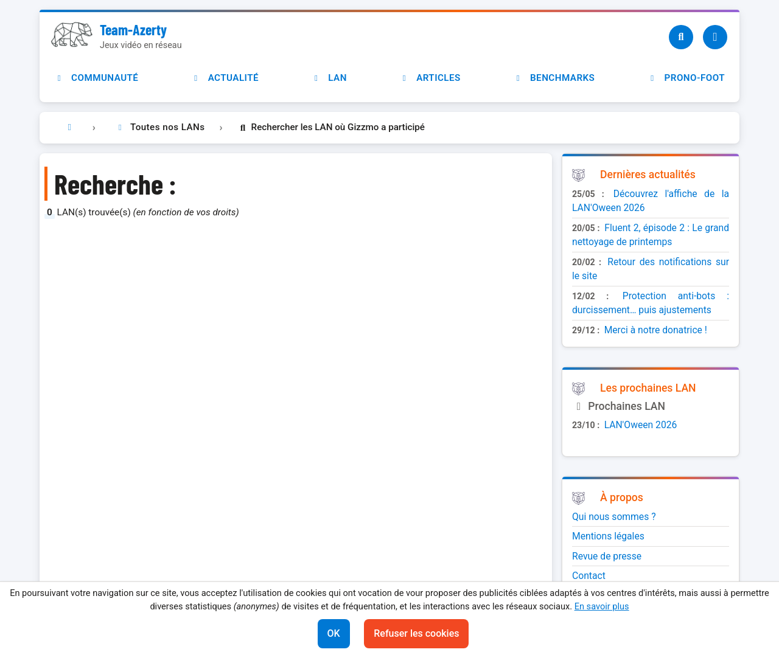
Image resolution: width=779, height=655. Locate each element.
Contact (589, 575)
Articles (430, 77)
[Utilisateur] (715, 37)
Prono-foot (686, 77)
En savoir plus (602, 606)
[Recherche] (681, 37)
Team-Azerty (133, 29)
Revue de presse (606, 556)
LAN (329, 77)
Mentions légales (608, 536)
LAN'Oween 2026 (640, 425)
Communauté (96, 77)
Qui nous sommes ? (614, 516)
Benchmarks (554, 77)
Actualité (225, 77)
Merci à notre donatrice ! (655, 330)
